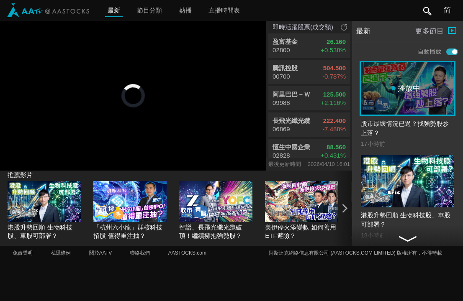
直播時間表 (224, 10)
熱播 (185, 10)
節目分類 (149, 10)
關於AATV (100, 253)
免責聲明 (23, 253)
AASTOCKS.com (187, 253)
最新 (114, 10)
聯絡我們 (140, 253)
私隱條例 (61, 253)
